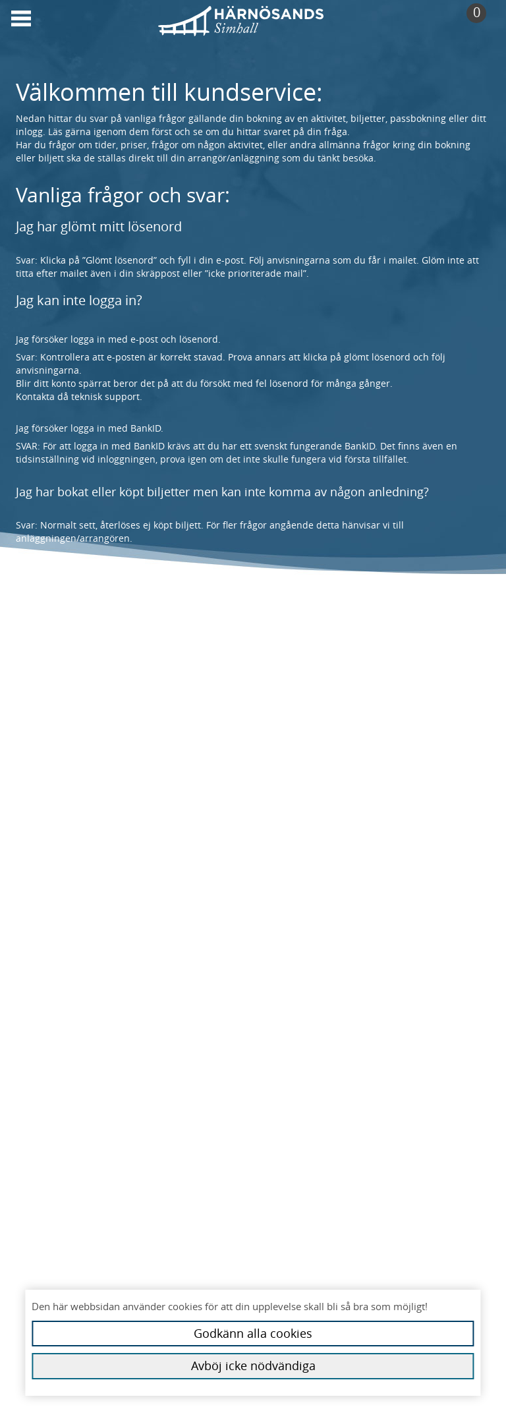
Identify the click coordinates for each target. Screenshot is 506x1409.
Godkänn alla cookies (253, 1333)
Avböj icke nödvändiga (253, 1365)
